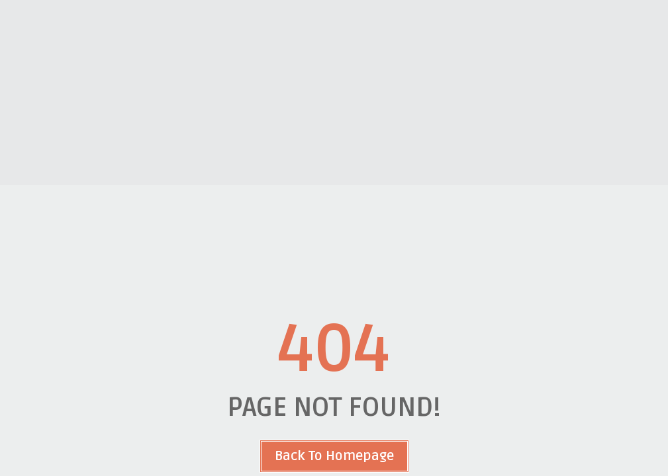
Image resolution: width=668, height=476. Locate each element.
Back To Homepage (334, 456)
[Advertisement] (334, 92)
